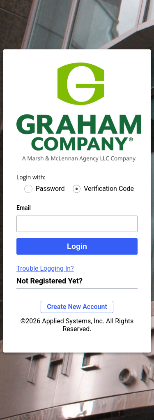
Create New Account (77, 307)
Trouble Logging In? (45, 268)
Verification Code (109, 189)
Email (23, 207)
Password (50, 189)
